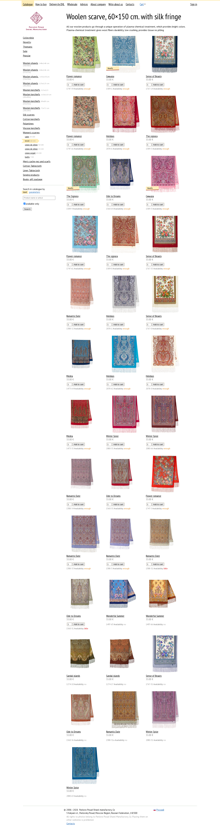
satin (27, 136)
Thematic (27, 46)
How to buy (41, 4)
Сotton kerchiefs (31, 119)
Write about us (115, 4)
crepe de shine (31, 145)
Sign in (193, 4)
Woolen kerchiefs (31, 89)
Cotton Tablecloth (32, 165)
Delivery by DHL (57, 4)
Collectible (28, 37)
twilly (27, 157)
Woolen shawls (30, 63)
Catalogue (28, 4)
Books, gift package (32, 179)
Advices (84, 4)
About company (98, 4)
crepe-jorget (30, 153)
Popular (27, 55)
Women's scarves (31, 132)
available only (32, 203)
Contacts (130, 4)
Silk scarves (29, 114)
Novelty (27, 42)
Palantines (28, 123)
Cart (142, 4)
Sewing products (31, 174)
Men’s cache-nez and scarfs (36, 161)
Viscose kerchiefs (31, 128)
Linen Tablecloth (31, 170)
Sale (25, 51)
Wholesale (72, 4)
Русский (159, 809)
